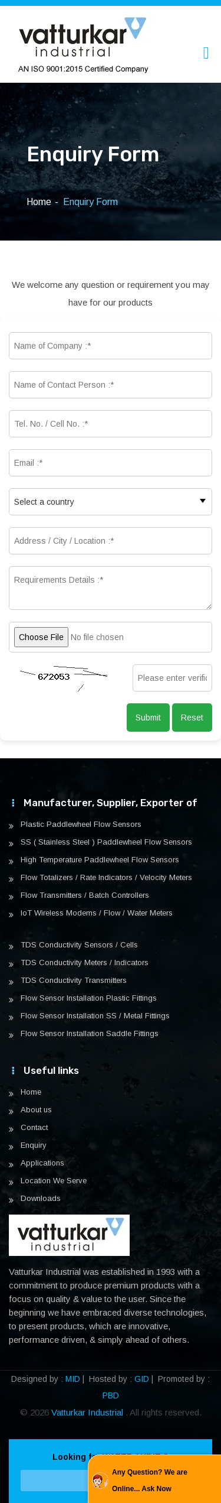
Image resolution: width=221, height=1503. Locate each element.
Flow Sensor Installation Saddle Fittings (90, 1034)
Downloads (41, 1198)
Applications (42, 1163)
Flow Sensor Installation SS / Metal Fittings (95, 1016)
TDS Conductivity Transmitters (74, 980)
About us (36, 1110)
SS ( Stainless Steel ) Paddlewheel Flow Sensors (106, 842)
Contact (34, 1128)
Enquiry (34, 1145)
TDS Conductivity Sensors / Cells (79, 945)
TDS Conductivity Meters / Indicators (85, 963)
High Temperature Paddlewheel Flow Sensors (100, 860)
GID (141, 1379)
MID (72, 1379)
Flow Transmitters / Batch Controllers (85, 895)
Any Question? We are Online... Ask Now (149, 1480)
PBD (111, 1395)
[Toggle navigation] (206, 53)
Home (39, 202)
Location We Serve (54, 1181)
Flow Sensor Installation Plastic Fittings (89, 998)
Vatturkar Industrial (88, 1412)
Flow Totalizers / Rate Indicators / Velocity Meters (106, 878)
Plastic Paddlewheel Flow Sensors (81, 824)
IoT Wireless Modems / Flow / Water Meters (97, 913)
